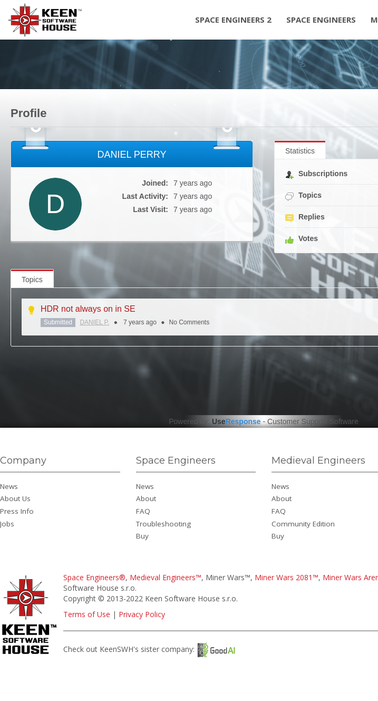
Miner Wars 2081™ (286, 577)
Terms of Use (86, 614)
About (146, 498)
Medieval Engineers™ (165, 577)
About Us (15, 498)
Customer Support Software (312, 421)
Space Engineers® (94, 577)
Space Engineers (321, 19)
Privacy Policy (142, 614)
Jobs (7, 524)
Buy (142, 536)
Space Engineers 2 (233, 19)
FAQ (143, 511)
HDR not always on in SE (88, 308)
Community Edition (303, 524)
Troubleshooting (163, 524)
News (9, 486)
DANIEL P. (94, 322)
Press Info (17, 511)
